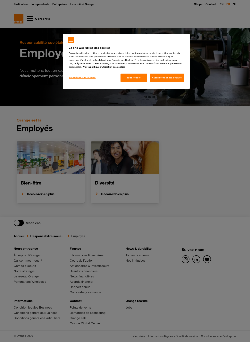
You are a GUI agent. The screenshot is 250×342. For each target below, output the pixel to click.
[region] (126, 61)
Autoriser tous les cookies (167, 77)
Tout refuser (134, 77)
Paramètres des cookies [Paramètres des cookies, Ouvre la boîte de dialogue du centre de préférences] (82, 77)
